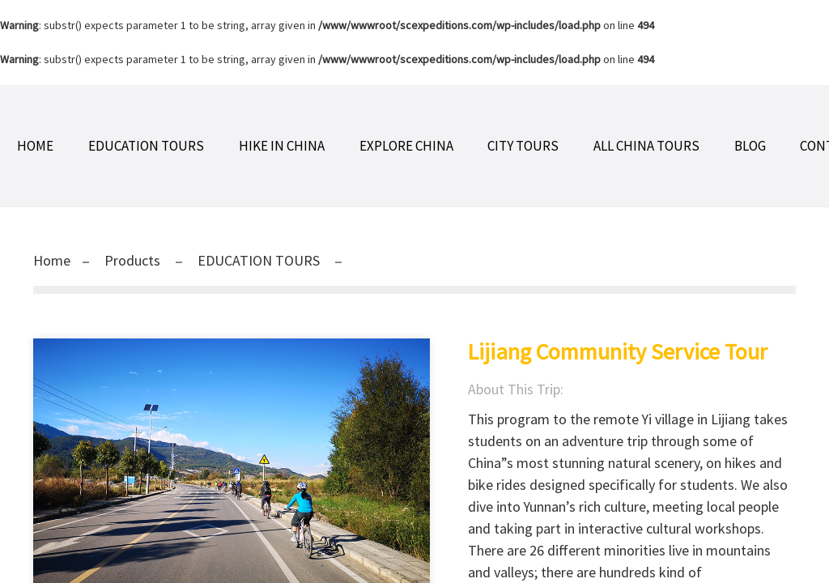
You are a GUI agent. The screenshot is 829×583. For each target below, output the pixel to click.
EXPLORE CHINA (406, 146)
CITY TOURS (523, 146)
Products (132, 260)
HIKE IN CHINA (282, 146)
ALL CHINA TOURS (646, 146)
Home (35, 146)
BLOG (750, 146)
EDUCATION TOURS (146, 146)
